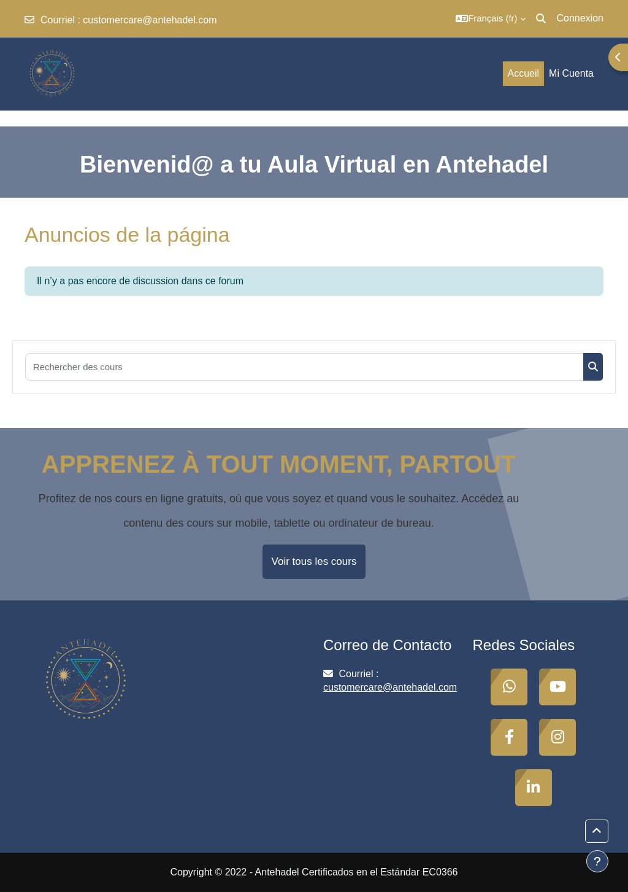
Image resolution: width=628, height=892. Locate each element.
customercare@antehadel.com (149, 20)
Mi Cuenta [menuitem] (571, 73)
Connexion (580, 18)
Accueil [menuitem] (524, 73)
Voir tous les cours (314, 561)
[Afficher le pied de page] (597, 861)
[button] (490, 18)
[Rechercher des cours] (304, 367)
